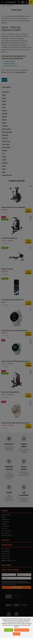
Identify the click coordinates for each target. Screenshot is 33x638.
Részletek (16, 634)
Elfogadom (8, 630)
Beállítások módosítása (21, 630)
